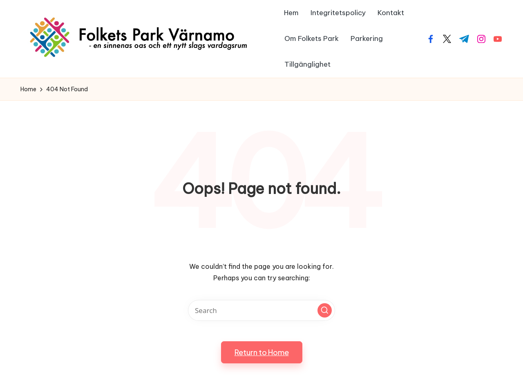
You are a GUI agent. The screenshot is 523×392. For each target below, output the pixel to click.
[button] (324, 310)
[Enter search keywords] (261, 310)
